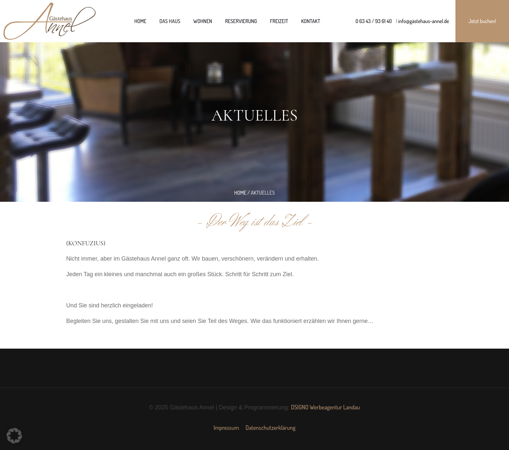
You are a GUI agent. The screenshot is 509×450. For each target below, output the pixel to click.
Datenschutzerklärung (270, 427)
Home (240, 192)
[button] (14, 435)
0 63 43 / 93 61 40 (373, 21)
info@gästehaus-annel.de (423, 21)
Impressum (226, 427)
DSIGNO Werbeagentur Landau (325, 407)
